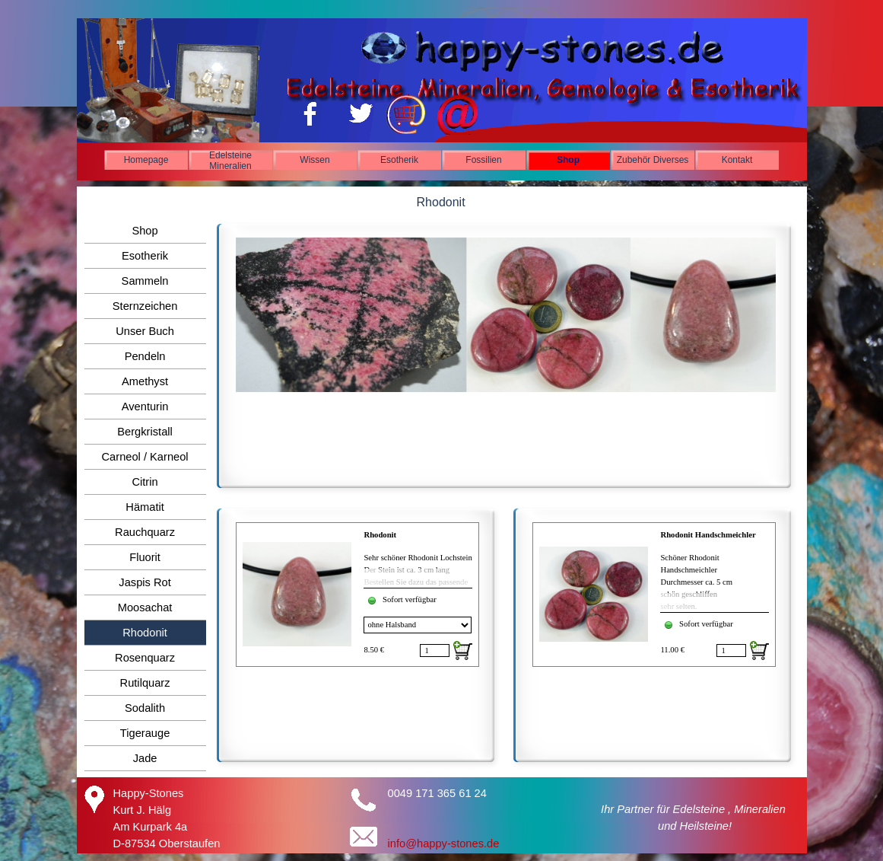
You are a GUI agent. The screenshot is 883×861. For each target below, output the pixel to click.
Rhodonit (380, 535)
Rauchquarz (145, 532)
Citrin (144, 482)
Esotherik (399, 160)
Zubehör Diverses (653, 160)
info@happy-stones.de (444, 843)
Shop (568, 160)
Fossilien (483, 160)
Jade (145, 758)
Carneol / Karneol (145, 457)
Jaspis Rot (144, 582)
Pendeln (145, 356)
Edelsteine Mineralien (230, 160)
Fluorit (144, 557)
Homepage (146, 160)
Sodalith (145, 708)
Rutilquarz (145, 683)
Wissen (314, 160)
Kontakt (737, 160)
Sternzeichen (145, 306)
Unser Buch (145, 331)
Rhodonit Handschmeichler (707, 535)
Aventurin (145, 406)
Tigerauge (145, 733)
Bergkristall (145, 432)
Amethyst (145, 381)
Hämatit (144, 507)
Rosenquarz (145, 658)
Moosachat (145, 607)
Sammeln (145, 281)
